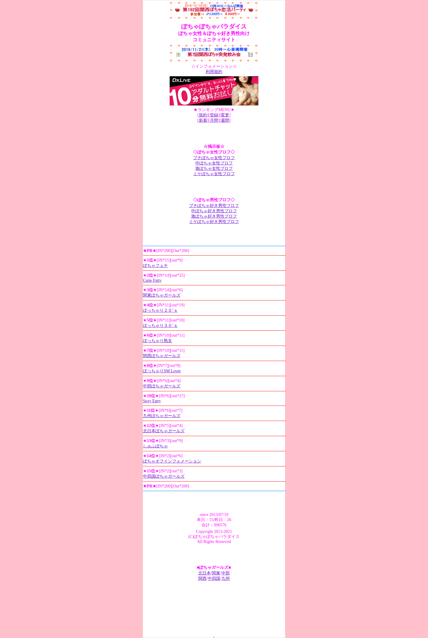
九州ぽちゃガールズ (161, 416)
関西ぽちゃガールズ (161, 356)
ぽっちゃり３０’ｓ (160, 325)
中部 (225, 573)
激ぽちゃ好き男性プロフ (214, 216)
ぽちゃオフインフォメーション (172, 461)
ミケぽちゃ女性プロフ (214, 174)
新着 (203, 120)
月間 (214, 120)
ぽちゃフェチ (155, 265)
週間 (225, 120)
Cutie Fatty (152, 280)
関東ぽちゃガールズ (161, 295)
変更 (225, 115)
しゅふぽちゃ (155, 446)
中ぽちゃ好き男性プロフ (214, 211)
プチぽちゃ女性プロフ (214, 158)
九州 (225, 578)
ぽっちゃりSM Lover (162, 371)
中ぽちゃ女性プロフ (214, 163)
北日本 (204, 573)
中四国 (214, 578)
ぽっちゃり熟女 (157, 340)
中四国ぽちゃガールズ (164, 476)
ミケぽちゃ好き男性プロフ (214, 221)
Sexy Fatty (152, 401)
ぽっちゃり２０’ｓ (160, 310)
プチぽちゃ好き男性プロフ (214, 205)
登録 (214, 115)
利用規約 (214, 71)
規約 (203, 115)
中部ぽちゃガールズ (161, 386)
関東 (216, 573)
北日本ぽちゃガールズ (164, 431)
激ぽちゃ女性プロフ (214, 168)
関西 (202, 578)
